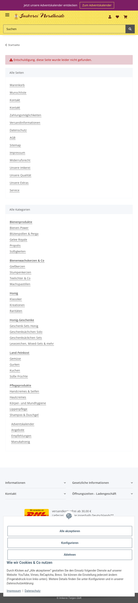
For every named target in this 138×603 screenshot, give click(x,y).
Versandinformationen (25, 122)
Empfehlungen (21, 436)
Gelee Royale (18, 239)
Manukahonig (20, 442)
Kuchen (15, 370)
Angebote (17, 430)
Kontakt (15, 100)
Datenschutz (18, 130)
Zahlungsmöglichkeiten (25, 115)
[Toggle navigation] (7, 13)
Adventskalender (22, 424)
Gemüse (15, 359)
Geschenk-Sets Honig (24, 326)
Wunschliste (18, 92)
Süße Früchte (19, 376)
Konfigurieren (69, 543)
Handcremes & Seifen (24, 391)
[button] (110, 17)
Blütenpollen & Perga (24, 234)
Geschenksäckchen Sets (26, 338)
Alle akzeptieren (69, 531)
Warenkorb (17, 85)
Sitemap (15, 145)
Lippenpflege (18, 409)
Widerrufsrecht (20, 160)
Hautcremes (18, 397)
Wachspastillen (20, 284)
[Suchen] (64, 29)
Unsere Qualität (20, 175)
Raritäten (16, 311)
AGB (12, 138)
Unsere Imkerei (20, 168)
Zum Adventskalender (96, 5)
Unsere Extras (19, 183)
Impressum (17, 153)
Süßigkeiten (18, 251)
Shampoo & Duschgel (24, 415)
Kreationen (17, 305)
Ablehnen (70, 554)
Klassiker (16, 299)
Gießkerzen (17, 266)
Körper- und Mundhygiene (28, 403)
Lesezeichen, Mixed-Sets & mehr (32, 343)
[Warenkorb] (125, 17)
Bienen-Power (19, 228)
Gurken (15, 364)
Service (14, 190)
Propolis (15, 245)
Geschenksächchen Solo (26, 332)
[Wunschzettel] (117, 17)
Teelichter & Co (20, 278)
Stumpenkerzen (20, 272)
